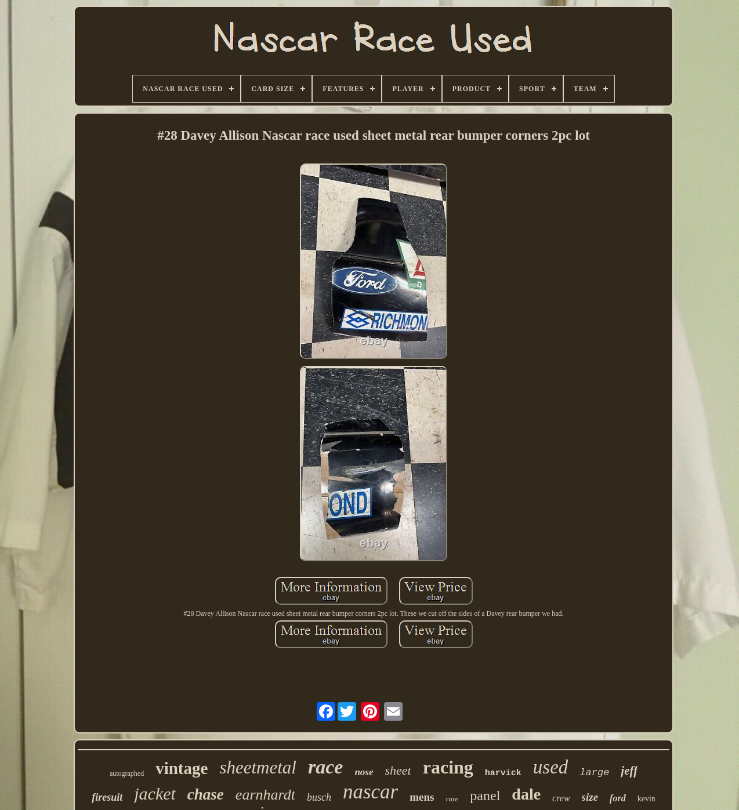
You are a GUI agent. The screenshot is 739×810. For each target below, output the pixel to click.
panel (485, 795)
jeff (629, 771)
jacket (155, 793)
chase (205, 794)
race (325, 767)
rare (451, 798)
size (590, 797)
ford (618, 798)
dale (526, 794)
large (594, 772)
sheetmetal (257, 767)
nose (363, 772)
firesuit (107, 797)
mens (422, 797)
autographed (127, 773)
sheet (398, 770)
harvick (503, 773)
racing (448, 767)
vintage (181, 768)
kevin (646, 798)
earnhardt (265, 794)
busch (319, 797)
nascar (370, 791)
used (550, 767)
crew (561, 798)
